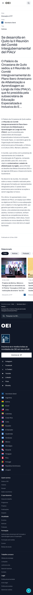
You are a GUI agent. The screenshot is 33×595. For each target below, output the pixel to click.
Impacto (3, 513)
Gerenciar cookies (6, 589)
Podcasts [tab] (26, 253)
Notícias (3, 306)
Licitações (4, 561)
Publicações (5, 509)
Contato (3, 572)
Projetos (3, 506)
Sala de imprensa (6, 568)
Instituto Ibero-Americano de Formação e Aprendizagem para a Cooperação (13, 535)
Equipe (3, 488)
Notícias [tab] (14, 253)
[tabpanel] (16, 277)
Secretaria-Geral (21, 304)
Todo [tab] (5, 253)
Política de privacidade (8, 579)
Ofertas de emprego (7, 558)
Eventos (3, 520)
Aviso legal (4, 582)
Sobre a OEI (5, 481)
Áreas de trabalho (6, 499)
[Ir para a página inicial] (7, 3)
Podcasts (4, 527)
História (3, 485)
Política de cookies (6, 586)
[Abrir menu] (3, 3)
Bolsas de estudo (6, 547)
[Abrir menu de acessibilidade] (28, 590)
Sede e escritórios (6, 492)
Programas (4, 502)
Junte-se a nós (5, 565)
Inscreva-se (16, 355)
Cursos (3, 543)
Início (12, 304)
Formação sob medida (8, 540)
